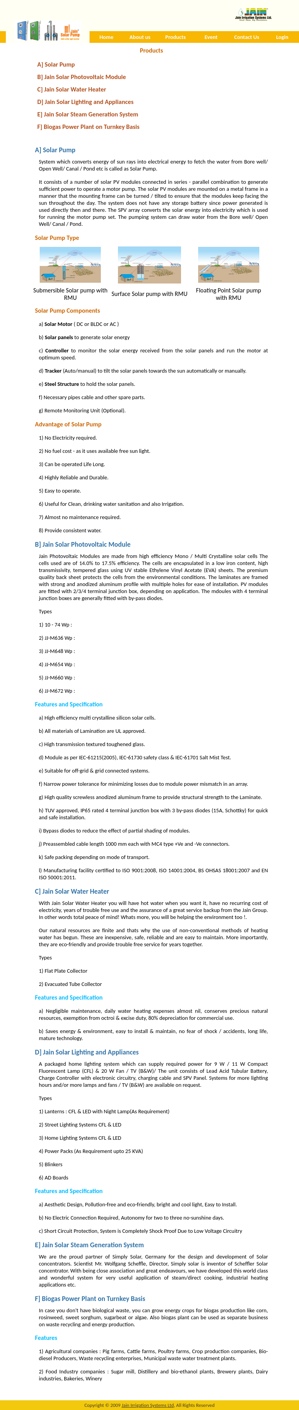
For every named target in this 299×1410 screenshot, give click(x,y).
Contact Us (246, 36)
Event (211, 36)
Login (282, 36)
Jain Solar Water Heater (75, 891)
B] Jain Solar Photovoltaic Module (81, 77)
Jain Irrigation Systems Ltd (147, 1405)
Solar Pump (59, 150)
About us (140, 36)
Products (175, 36)
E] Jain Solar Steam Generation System (87, 114)
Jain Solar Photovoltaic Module (86, 544)
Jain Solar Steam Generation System (93, 1245)
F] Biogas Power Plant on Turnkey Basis (88, 126)
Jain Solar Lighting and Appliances (91, 1052)
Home (107, 36)
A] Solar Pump (56, 64)
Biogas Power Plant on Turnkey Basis (93, 1298)
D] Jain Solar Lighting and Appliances (85, 102)
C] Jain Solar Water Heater (71, 89)
